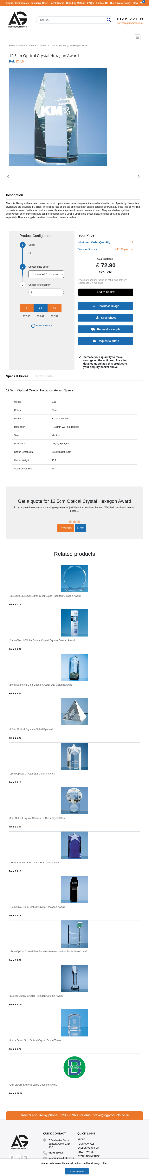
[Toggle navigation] (74, 37)
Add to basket (105, 292)
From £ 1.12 (15, 782)
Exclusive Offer (39, 3)
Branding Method (75, 3)
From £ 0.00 (15, 649)
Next (80, 528)
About (9, 3)
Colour (32, 245)
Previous (66, 528)
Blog (135, 3)
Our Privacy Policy (120, 3)
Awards (43, 45)
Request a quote (106, 341)
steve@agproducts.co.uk (130, 23)
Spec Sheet (106, 317)
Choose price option (39, 266)
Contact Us (102, 3)
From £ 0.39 (15, 738)
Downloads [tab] (44, 376)
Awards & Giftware (27, 45)
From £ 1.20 (15, 960)
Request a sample (105, 329)
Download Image (106, 306)
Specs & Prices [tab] (17, 376)
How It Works (56, 3)
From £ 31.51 (15, 1093)
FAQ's (90, 3)
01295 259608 (130, 19)
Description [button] (14, 195)
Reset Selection (41, 325)
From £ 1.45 (15, 693)
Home (12, 45)
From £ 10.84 (15, 1004)
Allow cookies (77, 1171)
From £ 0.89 (15, 827)
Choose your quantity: (40, 285)
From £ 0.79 (15, 604)
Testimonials (22, 3)
